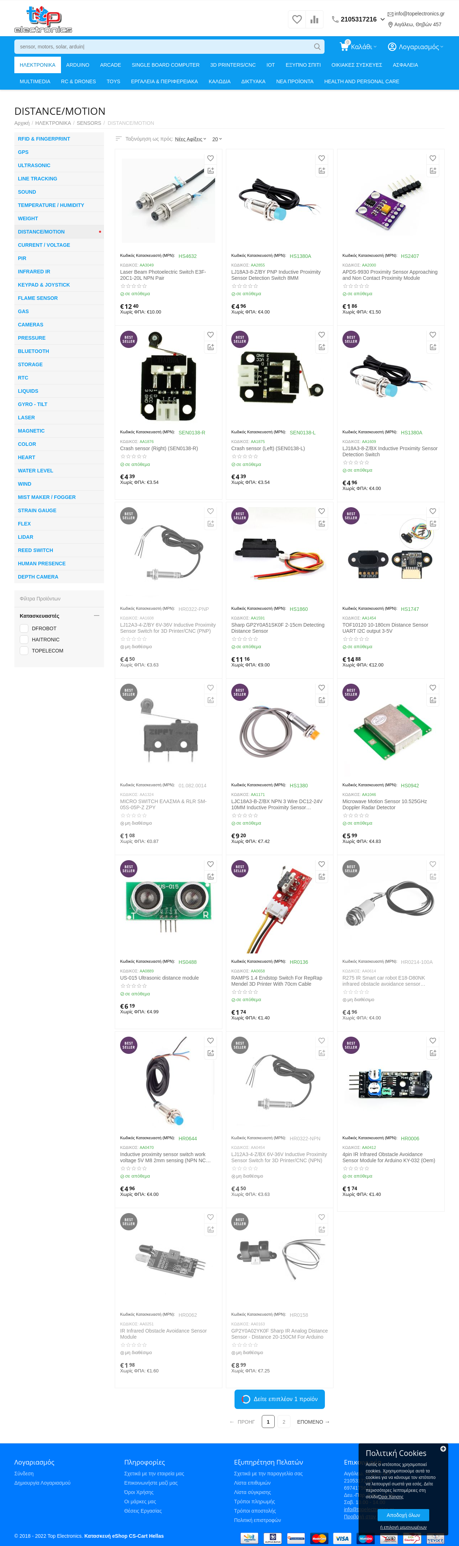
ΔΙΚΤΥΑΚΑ (253, 81)
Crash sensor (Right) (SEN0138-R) (159, 448)
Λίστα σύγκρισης (252, 1492)
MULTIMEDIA (35, 81)
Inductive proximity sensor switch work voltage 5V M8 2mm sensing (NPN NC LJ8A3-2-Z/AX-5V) (163, 1157)
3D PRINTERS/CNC (233, 65)
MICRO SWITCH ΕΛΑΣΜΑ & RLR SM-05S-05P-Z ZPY (163, 804)
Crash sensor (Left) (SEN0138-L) (268, 448)
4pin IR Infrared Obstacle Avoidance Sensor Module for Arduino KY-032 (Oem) (388, 1157)
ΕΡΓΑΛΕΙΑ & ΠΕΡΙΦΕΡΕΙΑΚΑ (164, 81)
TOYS (113, 81)
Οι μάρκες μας (140, 1501)
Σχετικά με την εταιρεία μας (154, 1473)
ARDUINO (78, 65)
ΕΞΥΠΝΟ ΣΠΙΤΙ (303, 65)
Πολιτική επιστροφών (257, 1520)
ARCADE (110, 65)
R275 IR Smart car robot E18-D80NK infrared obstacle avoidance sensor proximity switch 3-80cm (383, 981)
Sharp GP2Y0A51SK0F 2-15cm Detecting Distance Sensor (278, 628)
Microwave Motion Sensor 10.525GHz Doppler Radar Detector (384, 804)
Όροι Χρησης (390, 1496)
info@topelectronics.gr (419, 14)
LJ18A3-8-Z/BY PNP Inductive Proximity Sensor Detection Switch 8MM (276, 275)
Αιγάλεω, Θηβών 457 (417, 24)
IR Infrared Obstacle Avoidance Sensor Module (163, 1334)
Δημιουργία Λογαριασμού (42, 1483)
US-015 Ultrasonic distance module (159, 978)
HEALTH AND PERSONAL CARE (361, 81)
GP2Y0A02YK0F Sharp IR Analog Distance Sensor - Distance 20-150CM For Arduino (279, 1334)
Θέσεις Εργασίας (143, 1511)
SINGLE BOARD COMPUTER (166, 65)
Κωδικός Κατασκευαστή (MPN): (147, 255)
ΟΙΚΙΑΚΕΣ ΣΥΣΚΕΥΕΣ (357, 65)
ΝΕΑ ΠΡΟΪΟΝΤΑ (294, 81)
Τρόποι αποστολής (255, 1511)
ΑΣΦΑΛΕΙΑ (405, 65)
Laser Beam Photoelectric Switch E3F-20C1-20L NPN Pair (163, 275)
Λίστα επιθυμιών (252, 1483)
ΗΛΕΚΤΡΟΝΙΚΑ (38, 65)
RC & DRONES (78, 81)
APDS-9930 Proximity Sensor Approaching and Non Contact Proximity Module (389, 275)
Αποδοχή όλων (403, 1515)
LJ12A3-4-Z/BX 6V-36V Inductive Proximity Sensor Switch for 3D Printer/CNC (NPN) (279, 1157)
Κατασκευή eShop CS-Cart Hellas (124, 1536)
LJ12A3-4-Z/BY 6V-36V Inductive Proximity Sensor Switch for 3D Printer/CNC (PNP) (168, 628)
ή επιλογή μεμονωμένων (403, 1527)
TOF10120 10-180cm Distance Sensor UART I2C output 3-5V (385, 628)
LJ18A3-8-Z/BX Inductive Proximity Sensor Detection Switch (389, 451)
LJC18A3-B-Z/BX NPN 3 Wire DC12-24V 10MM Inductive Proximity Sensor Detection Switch (276, 804)
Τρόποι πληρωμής (254, 1501)
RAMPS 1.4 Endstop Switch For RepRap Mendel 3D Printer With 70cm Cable (276, 981)
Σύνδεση (24, 1473)
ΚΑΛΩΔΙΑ (220, 81)
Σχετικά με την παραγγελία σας (268, 1473)
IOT (270, 65)
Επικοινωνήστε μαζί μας (151, 1483)
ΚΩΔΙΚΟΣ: (129, 265)
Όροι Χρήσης (138, 1492)
